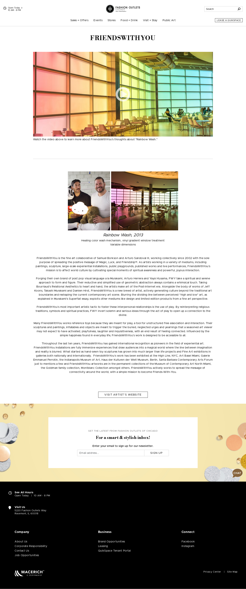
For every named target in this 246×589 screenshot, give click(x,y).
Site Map (232, 572)
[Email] (110, 453)
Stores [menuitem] (112, 20)
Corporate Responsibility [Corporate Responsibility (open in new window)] (31, 546)
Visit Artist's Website (122, 394)
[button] (123, 94)
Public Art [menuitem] (169, 20)
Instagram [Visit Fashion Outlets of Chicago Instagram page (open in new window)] (188, 546)
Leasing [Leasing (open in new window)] (103, 546)
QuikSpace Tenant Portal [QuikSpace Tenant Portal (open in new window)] (114, 550)
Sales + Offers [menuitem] (79, 20)
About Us (21, 541)
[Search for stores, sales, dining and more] (220, 9)
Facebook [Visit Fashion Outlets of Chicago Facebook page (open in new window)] (188, 541)
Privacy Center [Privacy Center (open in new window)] (212, 572)
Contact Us (22, 550)
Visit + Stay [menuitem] (150, 20)
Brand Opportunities (111, 541)
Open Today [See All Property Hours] (15, 8)
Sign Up (156, 453)
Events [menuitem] (97, 20)
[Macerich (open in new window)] (29, 573)
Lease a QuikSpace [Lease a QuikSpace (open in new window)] (229, 20)
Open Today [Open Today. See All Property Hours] (22, 495)
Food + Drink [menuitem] (129, 20)
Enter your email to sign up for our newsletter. (123, 446)
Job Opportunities (27, 555)
